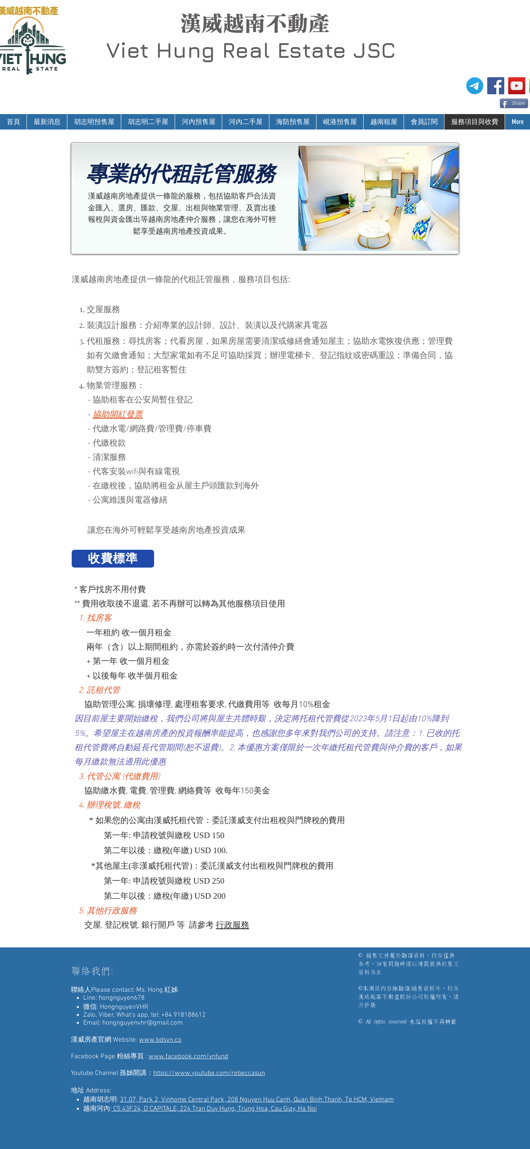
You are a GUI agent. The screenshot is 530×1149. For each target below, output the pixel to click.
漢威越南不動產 (255, 23)
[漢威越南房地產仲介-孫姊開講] (516, 85)
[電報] (474, 85)
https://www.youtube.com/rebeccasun (209, 1073)
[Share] (514, 103)
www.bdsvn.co (160, 1040)
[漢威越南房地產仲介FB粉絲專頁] (495, 85)
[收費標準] (113, 559)
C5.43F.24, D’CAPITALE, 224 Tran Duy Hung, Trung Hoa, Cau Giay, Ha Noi (214, 1109)
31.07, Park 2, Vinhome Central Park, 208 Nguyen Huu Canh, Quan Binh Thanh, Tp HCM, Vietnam (257, 1100)
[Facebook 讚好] (484, 103)
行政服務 (232, 925)
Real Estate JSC (309, 50)
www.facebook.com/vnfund (188, 1057)
